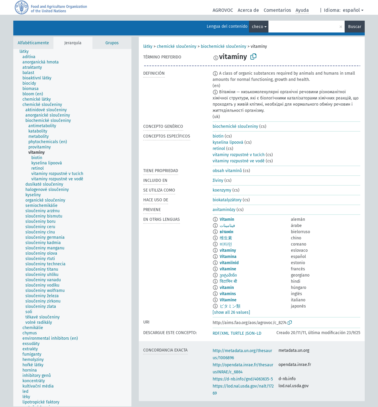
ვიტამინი (228, 275)
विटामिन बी (228, 281)
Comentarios (277, 10)
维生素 (226, 238)
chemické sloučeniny (176, 46)
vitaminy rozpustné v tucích (239, 154)
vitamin (227, 287)
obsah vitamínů (227, 170)
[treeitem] (26, 51)
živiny (218, 180)
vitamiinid (229, 262)
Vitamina (228, 256)
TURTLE (237, 333)
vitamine (228, 269)
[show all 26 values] (231, 312)
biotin (218, 136)
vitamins (228, 293)
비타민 (226, 244)
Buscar (354, 26)
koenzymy (222, 190)
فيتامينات (227, 225)
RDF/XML (221, 333)
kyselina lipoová (228, 142)
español (351, 10)
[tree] (72, 227)
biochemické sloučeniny (223, 46)
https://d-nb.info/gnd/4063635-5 (243, 379)
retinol (219, 148)
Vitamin (227, 219)
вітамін (226, 231)
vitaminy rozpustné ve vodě (239, 161)
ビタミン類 (230, 306)
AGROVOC (223, 10)
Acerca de (248, 10)
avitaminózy (224, 209)
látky (147, 46)
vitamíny (228, 250)
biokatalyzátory (227, 199)
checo (257, 26)
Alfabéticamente (33, 42)
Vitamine (228, 300)
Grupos (112, 42)
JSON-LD (253, 333)
